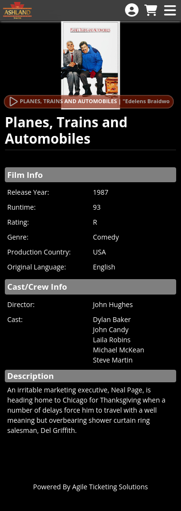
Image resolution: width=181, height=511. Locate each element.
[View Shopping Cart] (150, 11)
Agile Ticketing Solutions (110, 486)
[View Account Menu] (131, 10)
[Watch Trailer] (89, 101)
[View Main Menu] (170, 11)
